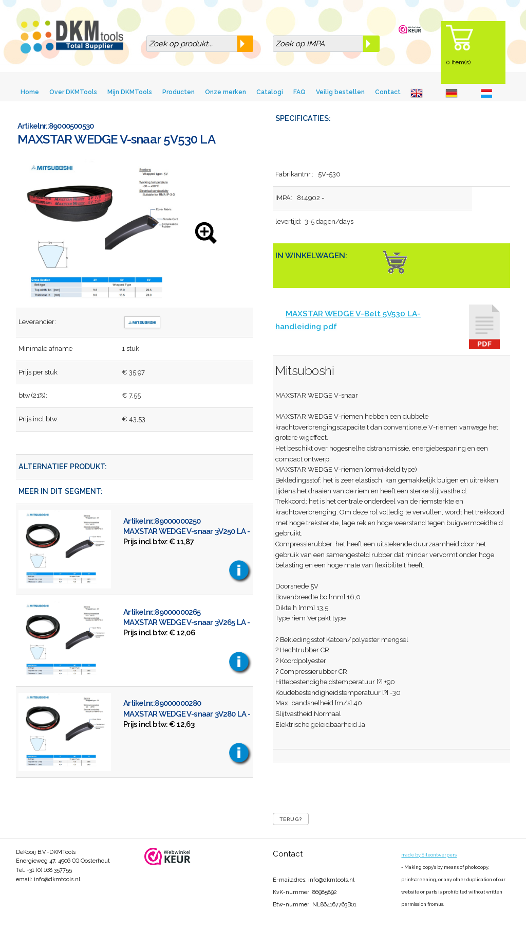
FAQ (299, 92)
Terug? (290, 819)
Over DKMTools (73, 92)
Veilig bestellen (340, 92)
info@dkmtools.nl (57, 879)
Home (30, 92)
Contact (388, 92)
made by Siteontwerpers (429, 855)
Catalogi (269, 92)
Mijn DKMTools (129, 92)
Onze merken (225, 92)
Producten (178, 92)
